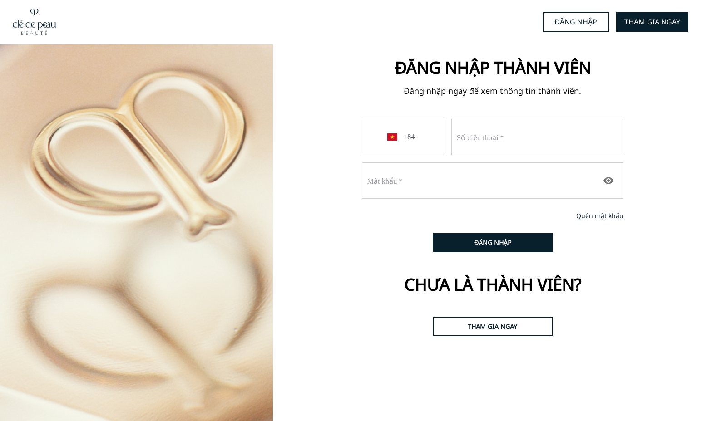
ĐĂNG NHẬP (575, 22)
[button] (393, 137)
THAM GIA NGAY (652, 22)
